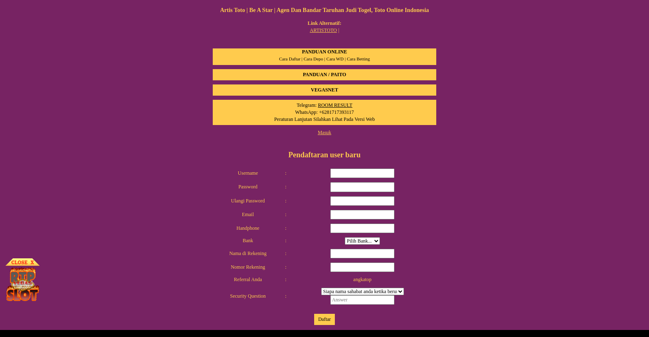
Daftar (324, 319)
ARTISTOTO (323, 30)
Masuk (325, 132)
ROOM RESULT (335, 105)
